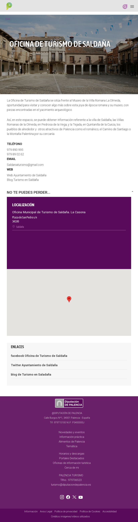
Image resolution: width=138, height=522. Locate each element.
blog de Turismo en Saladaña (31, 374)
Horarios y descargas (71, 453)
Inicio (7, 19)
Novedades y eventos (72, 432)
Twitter (74, 496)
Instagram (62, 496)
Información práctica (71, 437)
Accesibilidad (110, 511)
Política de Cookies (90, 511)
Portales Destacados (71, 458)
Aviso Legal (46, 511)
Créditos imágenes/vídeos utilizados (70, 516)
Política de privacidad (66, 511)
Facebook (69, 496)
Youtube (80, 496)
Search (125, 7)
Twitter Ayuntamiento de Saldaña (34, 365)
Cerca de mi (72, 467)
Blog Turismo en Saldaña (23, 180)
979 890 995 (15, 149)
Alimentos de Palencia (72, 441)
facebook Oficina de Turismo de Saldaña (39, 356)
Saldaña (20, 226)
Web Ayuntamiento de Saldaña (26, 175)
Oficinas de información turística (72, 463)
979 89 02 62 (15, 154)
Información (31, 511)
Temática (71, 446)
